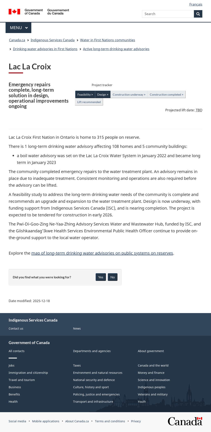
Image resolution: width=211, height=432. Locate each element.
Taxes (77, 365)
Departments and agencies (92, 351)
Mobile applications (45, 421)
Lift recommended (89, 102)
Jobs (11, 365)
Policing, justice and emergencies (96, 394)
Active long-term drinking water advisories (116, 49)
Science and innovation (154, 380)
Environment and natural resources (97, 373)
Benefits (14, 394)
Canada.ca (17, 40)
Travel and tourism (22, 380)
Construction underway (129, 94)
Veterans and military (153, 394)
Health (13, 402)
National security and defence (94, 380)
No (112, 277)
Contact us (16, 328)
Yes (100, 277)
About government (151, 351)
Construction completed (166, 94)
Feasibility (85, 94)
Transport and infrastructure (93, 402)
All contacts (17, 351)
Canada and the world (153, 365)
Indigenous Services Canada (53, 40)
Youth (142, 402)
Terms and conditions (110, 421)
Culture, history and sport (91, 387)
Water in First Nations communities (107, 40)
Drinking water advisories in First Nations (45, 49)
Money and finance (151, 373)
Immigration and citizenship (28, 373)
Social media (17, 421)
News (77, 328)
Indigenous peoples (151, 387)
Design (102, 94)
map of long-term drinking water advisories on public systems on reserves (102, 253)
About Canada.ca (77, 421)
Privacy (136, 421)
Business (15, 387)
